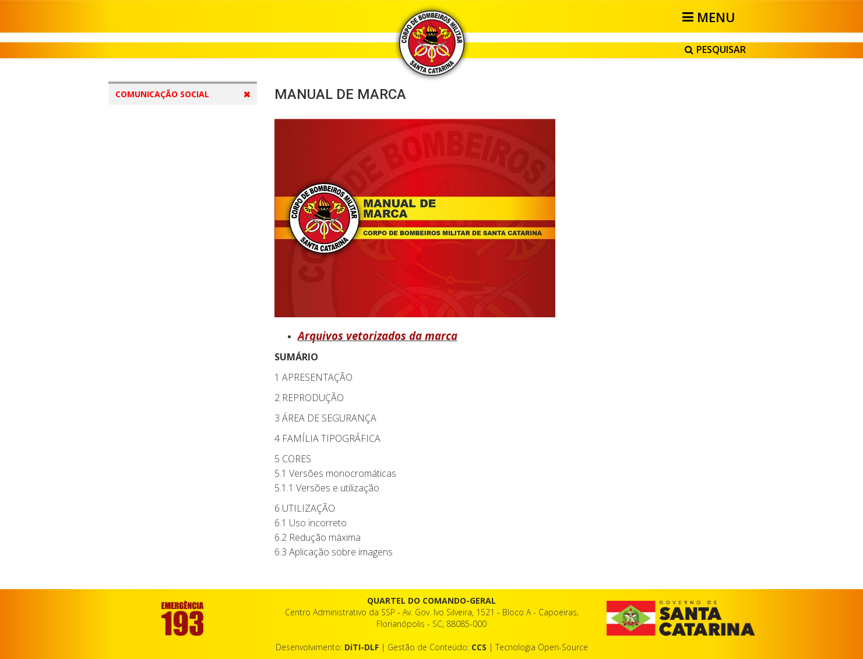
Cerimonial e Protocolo (182, 539)
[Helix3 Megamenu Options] (711, 16)
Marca (151, 209)
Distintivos (158, 319)
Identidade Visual (170, 187)
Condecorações (168, 342)
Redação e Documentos (185, 452)
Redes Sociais (165, 517)
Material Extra (156, 562)
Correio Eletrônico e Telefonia (173, 485)
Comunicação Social (177, 430)
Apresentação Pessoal (181, 386)
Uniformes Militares (176, 275)
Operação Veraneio (175, 408)
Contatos (146, 118)
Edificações (160, 253)
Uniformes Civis (168, 364)
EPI (145, 297)
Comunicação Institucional (188, 165)
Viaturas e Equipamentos (186, 231)
